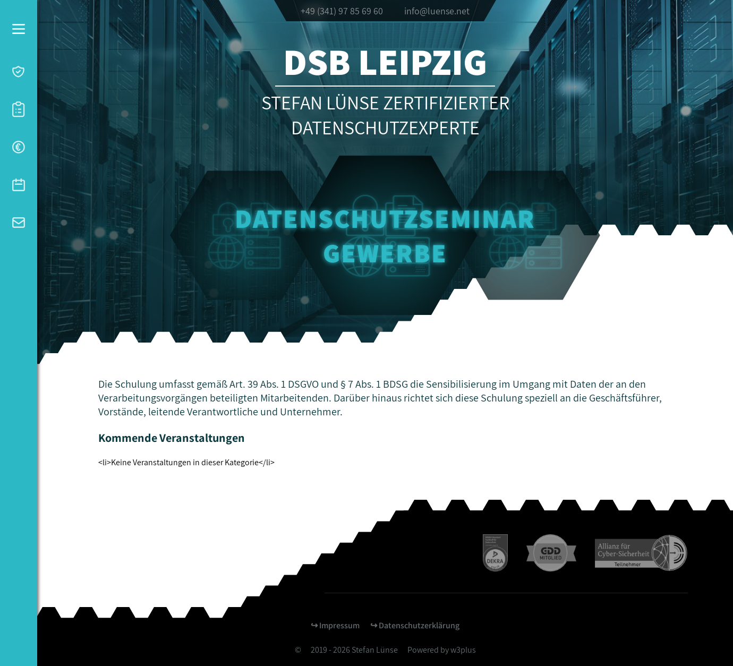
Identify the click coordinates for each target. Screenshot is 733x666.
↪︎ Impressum (335, 625)
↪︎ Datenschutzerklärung (414, 625)
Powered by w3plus (441, 649)
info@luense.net (437, 11)
